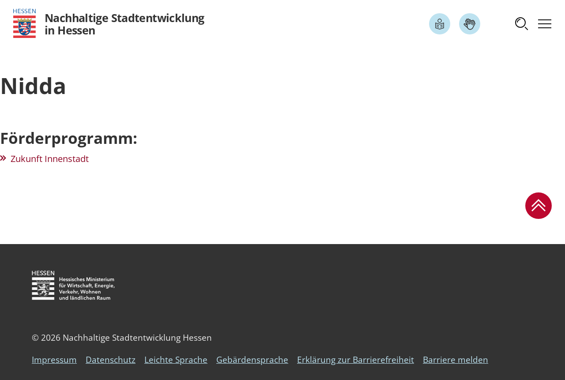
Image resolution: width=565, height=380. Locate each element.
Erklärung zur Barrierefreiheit (355, 359)
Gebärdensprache (252, 359)
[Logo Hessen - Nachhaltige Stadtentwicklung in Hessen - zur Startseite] (108, 23)
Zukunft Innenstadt (50, 159)
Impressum (54, 359)
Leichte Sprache (175, 359)
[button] (522, 23)
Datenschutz (111, 359)
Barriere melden (455, 359)
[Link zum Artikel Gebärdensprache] (469, 23)
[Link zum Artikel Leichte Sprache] (439, 23)
